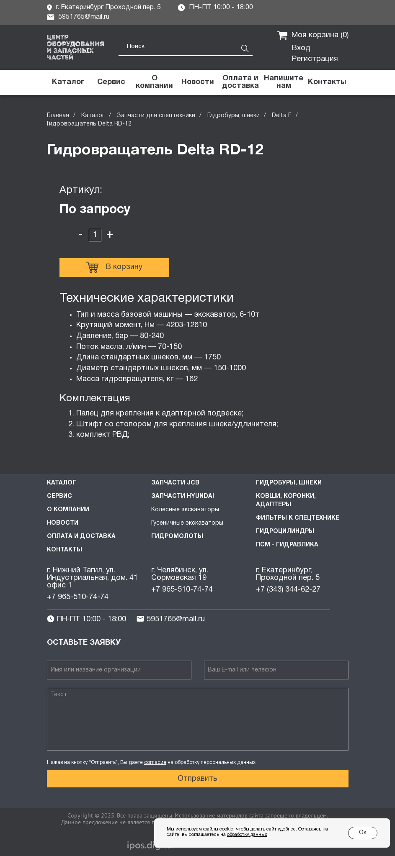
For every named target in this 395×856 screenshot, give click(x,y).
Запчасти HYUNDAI (182, 496)
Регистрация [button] (315, 59)
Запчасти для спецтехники (156, 115)
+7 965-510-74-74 (77, 597)
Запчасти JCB (175, 483)
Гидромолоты (177, 536)
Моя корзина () (313, 35)
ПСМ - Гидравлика (287, 545)
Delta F (282, 115)
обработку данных (247, 835)
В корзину (114, 267)
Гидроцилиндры (285, 531)
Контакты (64, 550)
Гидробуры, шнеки (233, 115)
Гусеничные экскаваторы (187, 523)
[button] (283, 82)
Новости (62, 523)
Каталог (93, 115)
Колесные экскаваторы (185, 510)
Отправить (197, 778)
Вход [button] (301, 48)
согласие (155, 762)
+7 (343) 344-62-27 (288, 589)
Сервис (59, 496)
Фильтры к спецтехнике (297, 518)
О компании (68, 510)
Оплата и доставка (81, 536)
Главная (58, 115)
